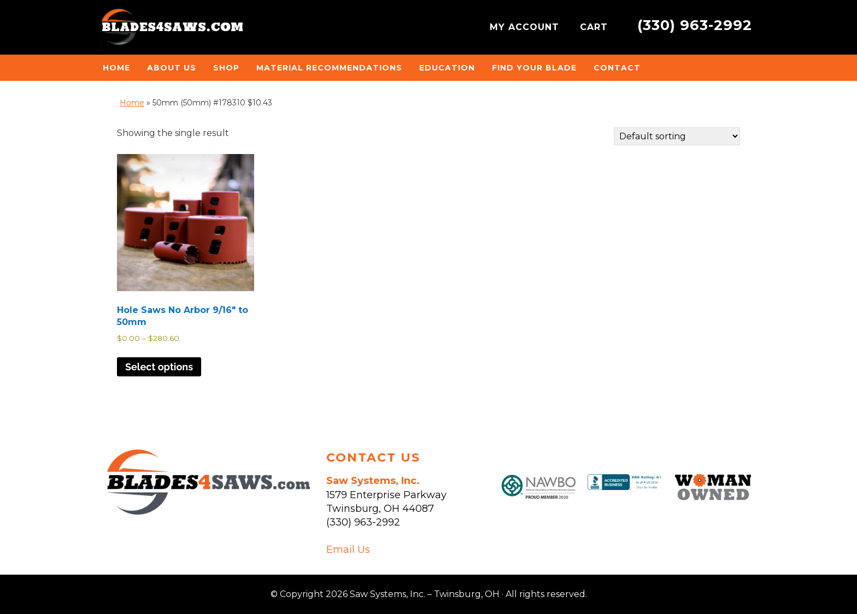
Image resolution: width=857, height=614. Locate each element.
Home (132, 103)
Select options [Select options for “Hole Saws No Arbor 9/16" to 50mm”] (159, 367)
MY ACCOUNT (526, 27)
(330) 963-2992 (694, 24)
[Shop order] (677, 136)
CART (595, 27)
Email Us (348, 550)
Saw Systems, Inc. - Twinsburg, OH (172, 30)
